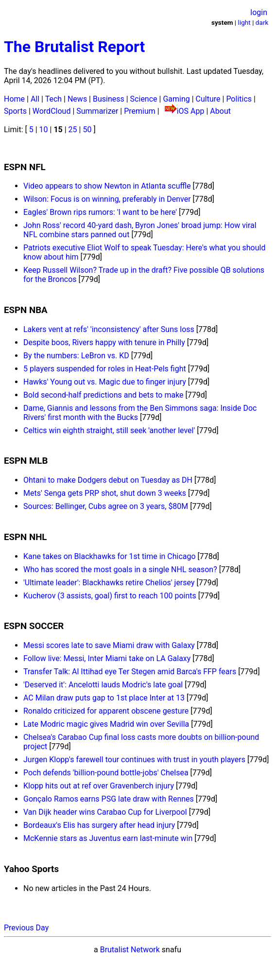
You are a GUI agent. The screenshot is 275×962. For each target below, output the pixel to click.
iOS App (191, 111)
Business (108, 99)
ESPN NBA (26, 310)
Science (143, 99)
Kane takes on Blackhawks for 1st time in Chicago (109, 556)
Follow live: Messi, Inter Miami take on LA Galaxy (106, 658)
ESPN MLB (26, 460)
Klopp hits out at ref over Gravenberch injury (98, 785)
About (220, 111)
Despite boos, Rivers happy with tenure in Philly (104, 342)
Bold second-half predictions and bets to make (103, 395)
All (35, 99)
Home (14, 99)
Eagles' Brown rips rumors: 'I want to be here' (100, 212)
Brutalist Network (130, 949)
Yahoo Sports (31, 869)
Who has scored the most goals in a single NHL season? (120, 569)
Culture (208, 99)
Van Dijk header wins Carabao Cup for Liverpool (105, 812)
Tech (53, 99)
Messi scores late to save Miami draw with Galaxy (109, 645)
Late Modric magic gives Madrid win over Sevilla (106, 724)
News (77, 99)
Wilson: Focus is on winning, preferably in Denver (107, 199)
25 (73, 129)
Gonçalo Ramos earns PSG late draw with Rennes (108, 799)
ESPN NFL (25, 167)
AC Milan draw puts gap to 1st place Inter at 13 (104, 697)
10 (43, 129)
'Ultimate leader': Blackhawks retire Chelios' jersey (109, 582)
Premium (139, 111)
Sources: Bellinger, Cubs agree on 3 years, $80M (105, 506)
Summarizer (97, 111)
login (258, 12)
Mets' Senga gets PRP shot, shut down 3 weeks (104, 493)
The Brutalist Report (74, 46)
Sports (15, 111)
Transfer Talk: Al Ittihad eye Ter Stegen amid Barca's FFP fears (129, 671)
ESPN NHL (25, 537)
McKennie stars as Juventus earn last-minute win (107, 838)
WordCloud (52, 111)
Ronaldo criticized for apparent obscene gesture (106, 711)
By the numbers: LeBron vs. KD (76, 355)
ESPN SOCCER (34, 626)
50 (87, 129)
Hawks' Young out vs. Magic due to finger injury (104, 381)
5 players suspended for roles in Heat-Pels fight (104, 368)
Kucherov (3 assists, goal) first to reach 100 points (109, 595)
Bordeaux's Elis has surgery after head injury (99, 825)
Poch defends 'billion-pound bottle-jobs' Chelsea (106, 772)
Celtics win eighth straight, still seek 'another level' (109, 430)
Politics (239, 99)
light (244, 22)
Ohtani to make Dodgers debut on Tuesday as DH (107, 480)
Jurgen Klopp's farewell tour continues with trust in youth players (134, 759)
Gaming (176, 99)
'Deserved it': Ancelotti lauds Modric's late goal (103, 684)
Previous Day (26, 927)
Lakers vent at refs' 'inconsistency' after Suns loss (108, 329)
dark (262, 22)
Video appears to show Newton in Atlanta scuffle (107, 186)
